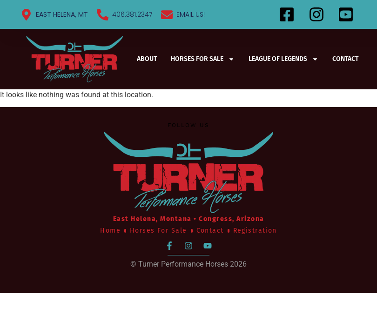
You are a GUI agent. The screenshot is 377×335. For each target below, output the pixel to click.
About (147, 59)
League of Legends (283, 59)
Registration (255, 230)
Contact (345, 59)
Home (110, 230)
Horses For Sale (203, 59)
